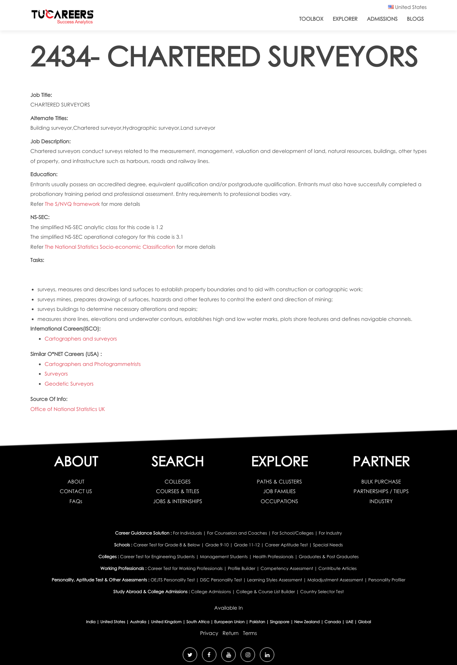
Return (230, 633)
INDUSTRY (381, 501)
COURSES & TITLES (177, 491)
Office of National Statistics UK (67, 409)
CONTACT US (76, 491)
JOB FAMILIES (279, 491)
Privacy (209, 633)
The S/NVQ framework (73, 204)
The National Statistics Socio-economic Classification (111, 247)
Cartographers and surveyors (81, 339)
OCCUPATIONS (279, 501)
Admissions (382, 19)
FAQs (76, 501)
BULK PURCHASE (381, 481)
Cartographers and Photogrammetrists (93, 364)
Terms (250, 633)
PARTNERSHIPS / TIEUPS (380, 491)
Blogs (415, 19)
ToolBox (311, 19)
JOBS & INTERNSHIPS (177, 501)
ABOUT (75, 481)
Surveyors (56, 374)
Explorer (345, 19)
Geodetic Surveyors (69, 384)
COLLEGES (178, 481)
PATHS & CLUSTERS (279, 481)
